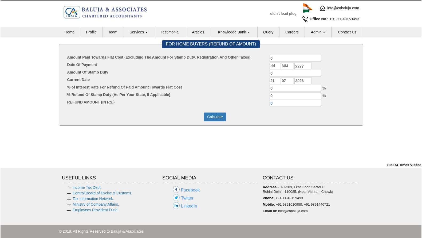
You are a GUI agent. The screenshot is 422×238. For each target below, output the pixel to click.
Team (112, 32)
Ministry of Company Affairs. (96, 204)
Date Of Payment (82, 65)
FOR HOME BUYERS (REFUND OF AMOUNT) (211, 44)
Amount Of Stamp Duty (87, 72)
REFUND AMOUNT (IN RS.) (91, 102)
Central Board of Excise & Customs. (102, 193)
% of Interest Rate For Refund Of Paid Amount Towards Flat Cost (124, 87)
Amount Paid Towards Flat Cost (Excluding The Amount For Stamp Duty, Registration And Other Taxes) (159, 57)
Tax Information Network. (93, 199)
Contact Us (347, 32)
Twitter (187, 198)
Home (69, 32)
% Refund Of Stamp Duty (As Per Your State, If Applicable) (118, 95)
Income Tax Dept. (87, 187)
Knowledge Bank (234, 32)
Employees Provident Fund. (96, 210)
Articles (198, 32)
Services (138, 32)
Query (268, 32)
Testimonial (170, 32)
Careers (292, 32)
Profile (91, 32)
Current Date (78, 80)
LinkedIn (189, 206)
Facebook (190, 190)
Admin (318, 32)
